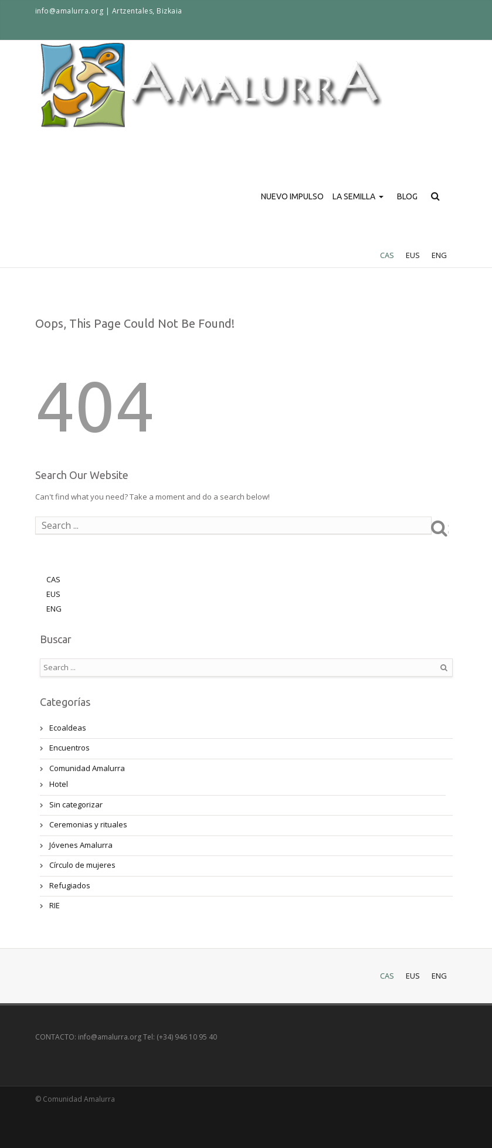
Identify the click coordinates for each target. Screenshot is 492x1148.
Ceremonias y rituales (88, 824)
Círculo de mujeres (82, 865)
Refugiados (69, 885)
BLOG (407, 196)
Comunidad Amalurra (87, 768)
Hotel (58, 784)
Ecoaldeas (67, 727)
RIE (54, 905)
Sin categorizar (76, 804)
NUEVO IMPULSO (292, 196)
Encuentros (69, 747)
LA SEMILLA (359, 217)
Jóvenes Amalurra (81, 845)
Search (448, 527)
